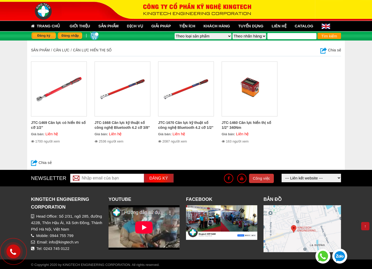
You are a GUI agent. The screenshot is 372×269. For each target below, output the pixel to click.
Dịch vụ (135, 26)
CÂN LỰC (61, 50)
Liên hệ (279, 26)
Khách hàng (217, 26)
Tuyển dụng (250, 26)
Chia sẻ (330, 50)
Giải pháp (161, 26)
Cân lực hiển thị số (92, 50)
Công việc (261, 178)
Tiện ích (187, 26)
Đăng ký (43, 35)
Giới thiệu (80, 26)
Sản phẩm (40, 50)
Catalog (304, 26)
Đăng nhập (70, 35)
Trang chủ (45, 26)
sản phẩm (108, 26)
